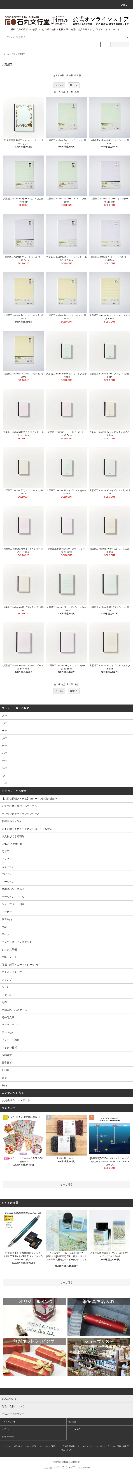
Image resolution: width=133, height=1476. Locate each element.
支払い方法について (21, 1446)
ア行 (13, 54)
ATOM (69, 1450)
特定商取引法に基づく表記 (76, 1446)
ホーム (6, 54)
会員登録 (72, 1422)
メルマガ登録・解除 (118, 1446)
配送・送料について (40, 1446)
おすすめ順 (58, 75)
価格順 (69, 75)
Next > (73, 85)
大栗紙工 (21, 54)
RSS (63, 1450)
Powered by (66, 1468)
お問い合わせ (8, 1436)
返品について (56, 1446)
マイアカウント (9, 1422)
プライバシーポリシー (98, 1446)
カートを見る (74, 1429)
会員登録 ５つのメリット (16, 1100)
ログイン (6, 1429)
